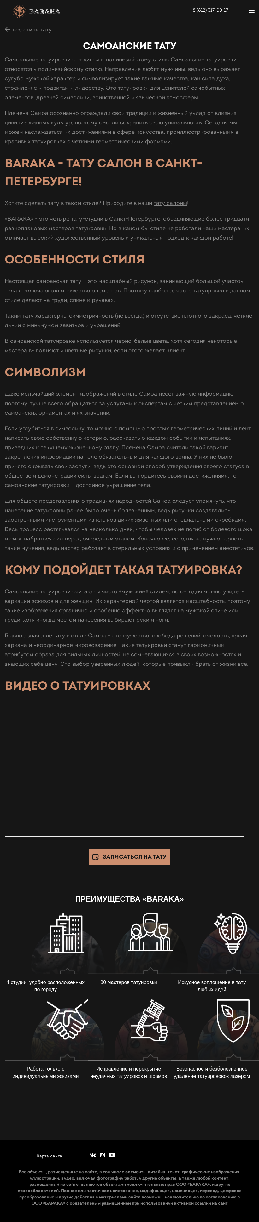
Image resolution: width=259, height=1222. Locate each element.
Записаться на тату (134, 856)
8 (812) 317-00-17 (210, 10)
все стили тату (32, 29)
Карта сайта (49, 1156)
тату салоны (170, 203)
